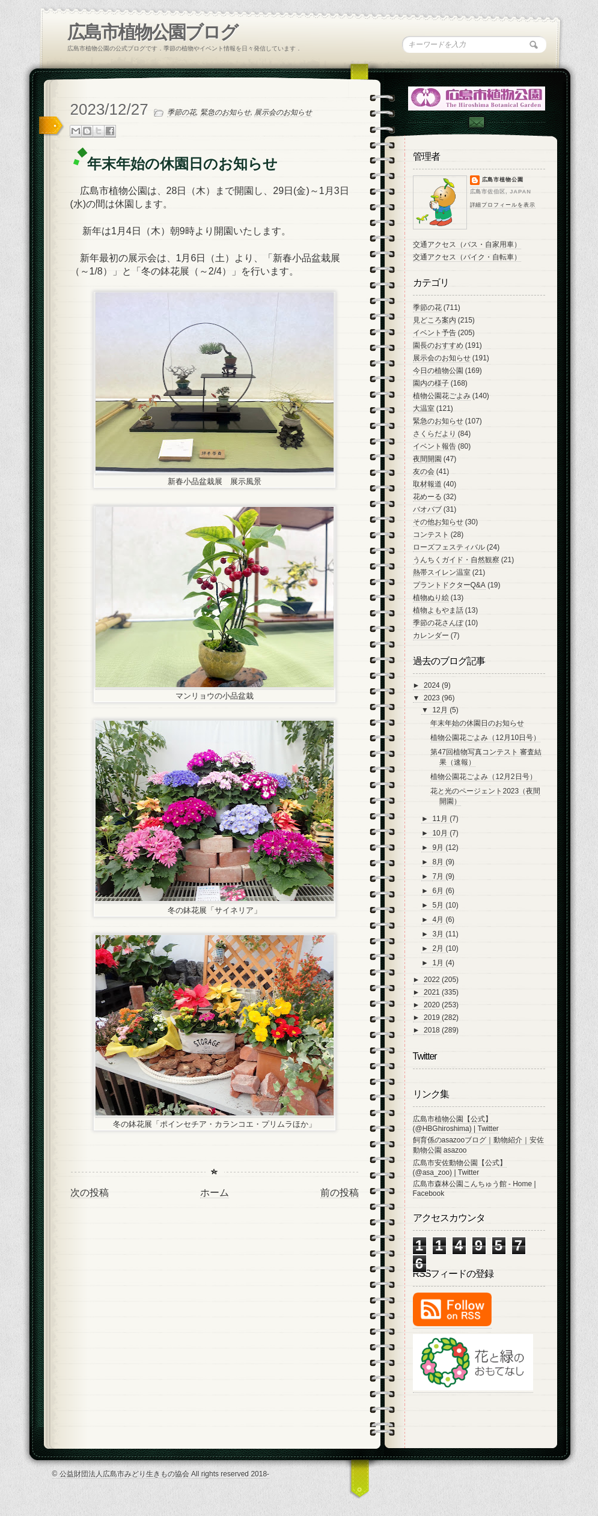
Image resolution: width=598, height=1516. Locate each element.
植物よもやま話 (438, 610)
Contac (476, 122)
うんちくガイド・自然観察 (456, 560)
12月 (441, 710)
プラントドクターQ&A (449, 585)
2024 (433, 685)
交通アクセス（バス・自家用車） (467, 244)
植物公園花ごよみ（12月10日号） (485, 737)
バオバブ (427, 509)
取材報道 (427, 484)
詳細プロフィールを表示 (502, 205)
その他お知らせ (438, 522)
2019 (433, 1017)
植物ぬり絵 (431, 597)
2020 (433, 1005)
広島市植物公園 (503, 180)
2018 (433, 1030)
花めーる (427, 497)
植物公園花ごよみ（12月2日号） (483, 776)
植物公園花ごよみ (442, 396)
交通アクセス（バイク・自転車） (467, 257)
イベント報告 (434, 446)
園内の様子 (431, 383)
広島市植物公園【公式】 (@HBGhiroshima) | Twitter (456, 1124)
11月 (441, 818)
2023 (433, 698)
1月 (438, 963)
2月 (438, 948)
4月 (438, 919)
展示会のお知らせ (283, 112)
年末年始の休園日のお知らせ (477, 723)
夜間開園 (427, 459)
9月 (438, 847)
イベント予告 (434, 333)
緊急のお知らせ (225, 112)
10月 (441, 833)
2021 (433, 992)
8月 (438, 862)
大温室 (424, 408)
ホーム (214, 1192)
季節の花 (181, 112)
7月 (438, 876)
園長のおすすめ (438, 345)
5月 (438, 905)
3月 (438, 934)
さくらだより (434, 433)
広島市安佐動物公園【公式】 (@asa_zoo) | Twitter (460, 1168)
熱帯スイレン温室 (442, 572)
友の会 (424, 471)
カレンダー (431, 635)
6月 (438, 891)
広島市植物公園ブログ (152, 32)
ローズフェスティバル (449, 547)
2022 (433, 979)
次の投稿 (89, 1192)
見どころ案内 (434, 320)
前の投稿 (339, 1192)
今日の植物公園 (438, 370)
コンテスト (431, 534)
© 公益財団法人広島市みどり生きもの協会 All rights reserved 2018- (161, 1474)
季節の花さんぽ (438, 623)
